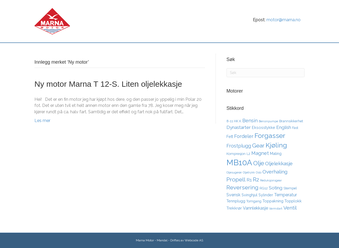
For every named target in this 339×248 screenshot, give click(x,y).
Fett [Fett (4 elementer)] (229, 136)
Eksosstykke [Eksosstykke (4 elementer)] (263, 127)
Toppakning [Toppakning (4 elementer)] (272, 201)
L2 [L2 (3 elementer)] (248, 154)
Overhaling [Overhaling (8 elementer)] (274, 172)
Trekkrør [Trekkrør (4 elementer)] (234, 208)
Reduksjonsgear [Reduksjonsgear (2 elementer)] (271, 180)
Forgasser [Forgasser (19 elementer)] (270, 136)
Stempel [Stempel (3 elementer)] (290, 188)
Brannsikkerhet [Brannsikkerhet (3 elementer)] (291, 121)
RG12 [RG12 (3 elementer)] (264, 188)
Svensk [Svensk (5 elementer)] (233, 194)
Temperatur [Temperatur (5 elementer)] (285, 194)
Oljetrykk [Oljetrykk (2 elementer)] (249, 172)
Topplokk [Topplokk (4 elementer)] (293, 201)
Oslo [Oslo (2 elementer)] (258, 172)
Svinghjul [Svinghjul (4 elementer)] (249, 195)
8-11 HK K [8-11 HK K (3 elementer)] (233, 121)
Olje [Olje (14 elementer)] (258, 163)
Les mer (42, 120)
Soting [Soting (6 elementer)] (275, 187)
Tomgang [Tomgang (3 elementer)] (253, 201)
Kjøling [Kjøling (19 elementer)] (276, 145)
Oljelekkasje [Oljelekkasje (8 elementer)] (279, 163)
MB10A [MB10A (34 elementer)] (239, 162)
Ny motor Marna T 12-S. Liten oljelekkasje (108, 84)
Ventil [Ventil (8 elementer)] (290, 208)
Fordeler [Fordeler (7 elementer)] (243, 136)
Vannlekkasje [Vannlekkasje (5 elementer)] (255, 208)
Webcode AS (194, 240)
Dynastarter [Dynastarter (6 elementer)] (238, 127)
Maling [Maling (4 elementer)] (276, 153)
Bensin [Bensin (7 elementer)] (250, 120)
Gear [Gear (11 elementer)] (258, 145)
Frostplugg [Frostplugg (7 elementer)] (238, 146)
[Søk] (300, 49)
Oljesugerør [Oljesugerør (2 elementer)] (234, 172)
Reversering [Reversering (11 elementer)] (242, 187)
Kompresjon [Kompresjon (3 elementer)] (236, 154)
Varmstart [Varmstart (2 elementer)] (275, 208)
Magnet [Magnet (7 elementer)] (260, 153)
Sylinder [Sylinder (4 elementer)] (265, 195)
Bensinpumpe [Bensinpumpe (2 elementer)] (268, 121)
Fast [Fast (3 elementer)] (295, 128)
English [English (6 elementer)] (283, 127)
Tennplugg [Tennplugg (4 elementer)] (235, 201)
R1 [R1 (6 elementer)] (249, 179)
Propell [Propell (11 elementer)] (236, 179)
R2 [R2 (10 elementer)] (256, 179)
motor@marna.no (283, 19)
